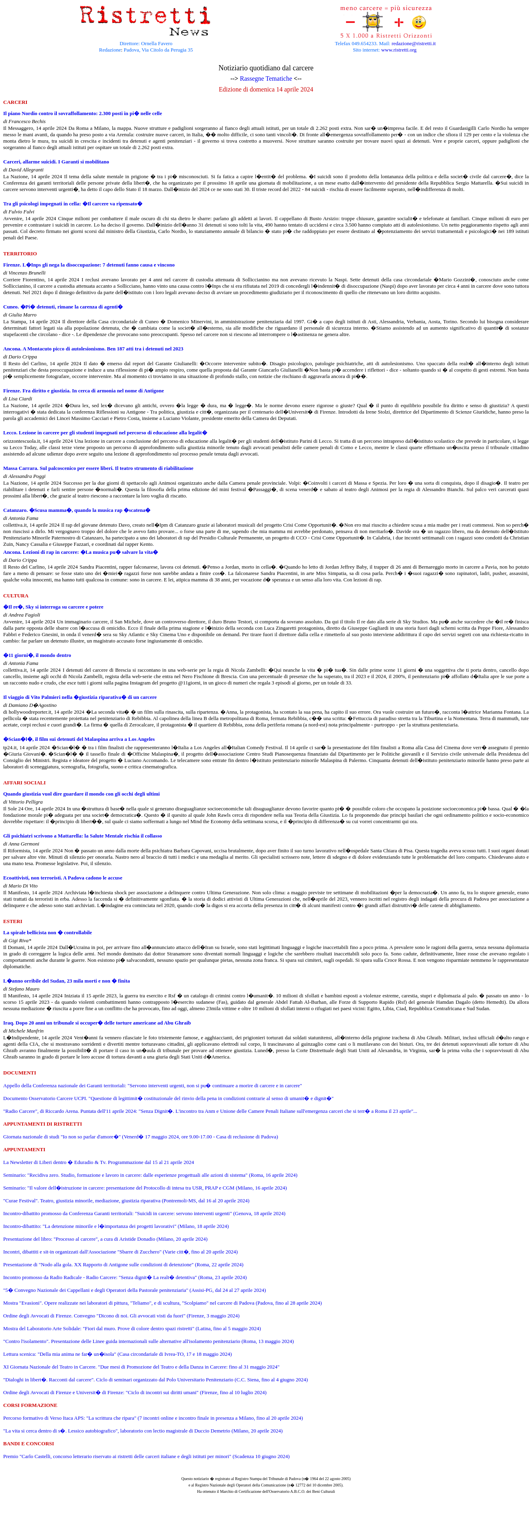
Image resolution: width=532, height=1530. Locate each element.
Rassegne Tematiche (266, 78)
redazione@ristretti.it (414, 43)
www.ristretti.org (398, 50)
